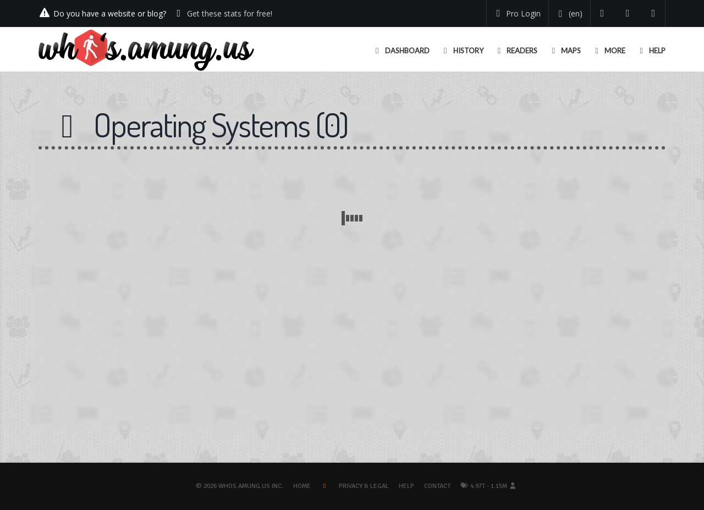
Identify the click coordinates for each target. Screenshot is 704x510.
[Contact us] (654, 13)
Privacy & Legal (364, 486)
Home (302, 486)
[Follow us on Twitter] (602, 13)
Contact (437, 486)
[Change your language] (568, 13)
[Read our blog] (628, 13)
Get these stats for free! (229, 13)
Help (406, 486)
